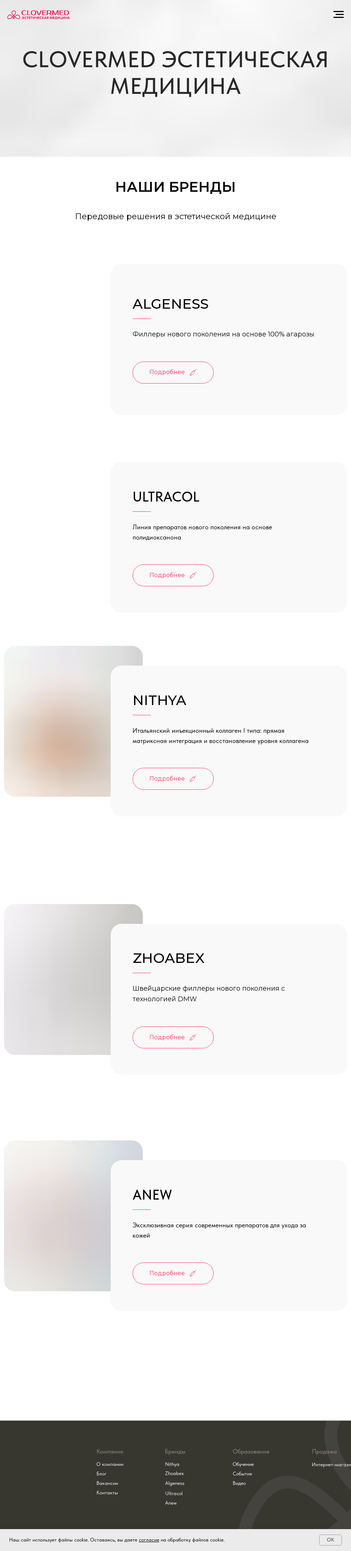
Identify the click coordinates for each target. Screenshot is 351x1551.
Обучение (243, 1464)
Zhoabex (174, 1473)
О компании (109, 1464)
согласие (149, 1540)
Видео (239, 1483)
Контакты (107, 1492)
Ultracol (174, 1493)
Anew (171, 1503)
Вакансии (107, 1483)
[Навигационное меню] (338, 14)
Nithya (172, 1464)
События (242, 1473)
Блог (101, 1473)
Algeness (174, 1483)
